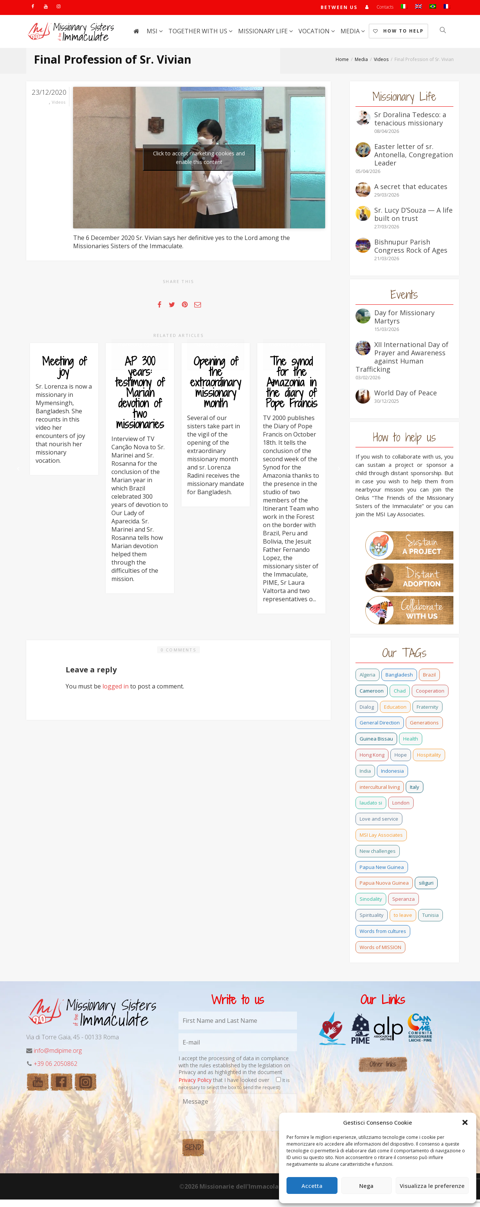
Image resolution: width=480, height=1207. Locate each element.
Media (350, 32)
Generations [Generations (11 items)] (424, 724)
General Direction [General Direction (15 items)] (380, 724)
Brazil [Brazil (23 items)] (429, 676)
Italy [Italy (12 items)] (414, 788)
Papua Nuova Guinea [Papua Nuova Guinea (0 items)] (384, 884)
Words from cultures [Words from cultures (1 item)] (383, 932)
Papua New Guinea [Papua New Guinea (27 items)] (382, 868)
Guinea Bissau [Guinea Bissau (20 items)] (376, 740)
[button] (465, 1122)
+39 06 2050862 (55, 1071)
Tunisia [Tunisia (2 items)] (430, 916)
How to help (398, 32)
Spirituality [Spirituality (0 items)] (372, 916)
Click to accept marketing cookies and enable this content (199, 159)
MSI (153, 32)
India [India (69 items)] (365, 772)
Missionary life (263, 32)
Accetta (312, 1185)
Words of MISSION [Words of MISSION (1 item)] (380, 948)
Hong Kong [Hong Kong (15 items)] (372, 756)
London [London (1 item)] (401, 804)
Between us (338, 8)
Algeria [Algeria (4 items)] (367, 676)
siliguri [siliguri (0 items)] (426, 884)
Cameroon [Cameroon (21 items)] (372, 692)
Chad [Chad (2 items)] (400, 692)
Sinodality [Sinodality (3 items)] (371, 900)
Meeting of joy (64, 368)
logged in (115, 940)
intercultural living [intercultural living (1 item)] (380, 788)
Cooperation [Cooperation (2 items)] (430, 692)
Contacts (384, 7)
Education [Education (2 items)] (395, 708)
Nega (366, 1185)
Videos (58, 103)
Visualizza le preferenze (432, 1185)
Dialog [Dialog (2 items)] (367, 708)
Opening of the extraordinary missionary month (215, 415)
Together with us (198, 32)
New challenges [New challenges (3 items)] (378, 852)
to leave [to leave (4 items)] (403, 916)
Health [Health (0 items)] (410, 740)
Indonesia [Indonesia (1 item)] (392, 772)
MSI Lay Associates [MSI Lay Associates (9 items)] (381, 836)
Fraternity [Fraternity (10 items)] (427, 708)
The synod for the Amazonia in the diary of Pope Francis (291, 415)
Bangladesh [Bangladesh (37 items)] (399, 676)
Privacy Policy (195, 1087)
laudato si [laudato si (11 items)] (371, 804)
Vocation (314, 32)
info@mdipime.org (58, 1058)
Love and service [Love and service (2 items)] (379, 820)
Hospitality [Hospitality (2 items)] (429, 756)
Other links (382, 1072)
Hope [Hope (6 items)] (400, 756)
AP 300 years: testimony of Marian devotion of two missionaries (140, 437)
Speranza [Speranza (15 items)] (403, 900)
